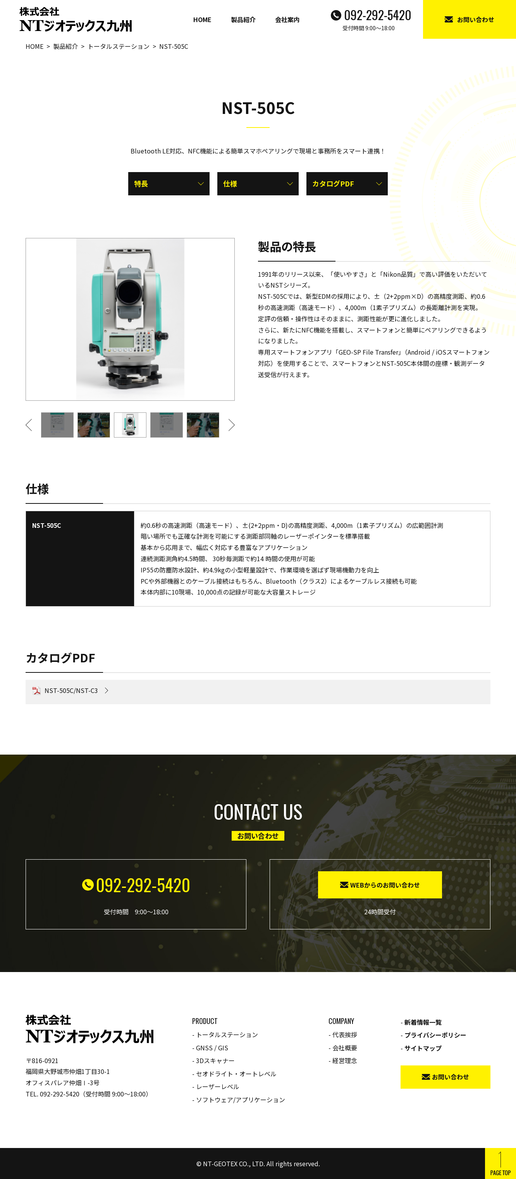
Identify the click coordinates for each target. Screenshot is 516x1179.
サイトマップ (423, 1048)
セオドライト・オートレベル (236, 1073)
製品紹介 (243, 19)
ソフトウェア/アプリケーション (240, 1099)
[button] (33, 425)
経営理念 (344, 1060)
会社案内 (287, 19)
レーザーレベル (217, 1086)
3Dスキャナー (215, 1060)
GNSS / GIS (212, 1047)
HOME (202, 19)
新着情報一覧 (423, 1022)
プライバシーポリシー (435, 1034)
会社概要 (344, 1047)
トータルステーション (227, 1034)
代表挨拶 (344, 1034)
